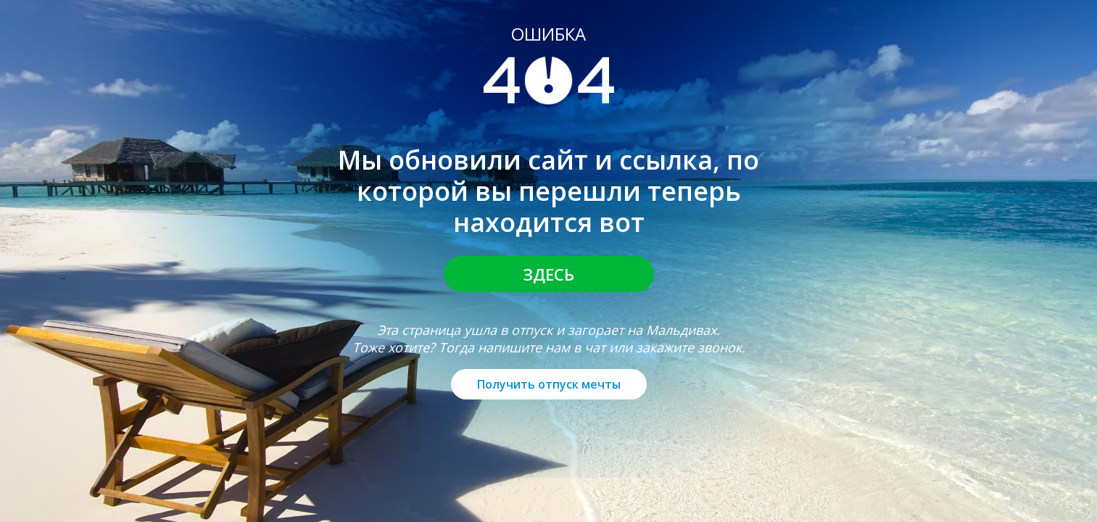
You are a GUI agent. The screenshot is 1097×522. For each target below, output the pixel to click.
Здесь (548, 274)
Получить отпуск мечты (549, 384)
